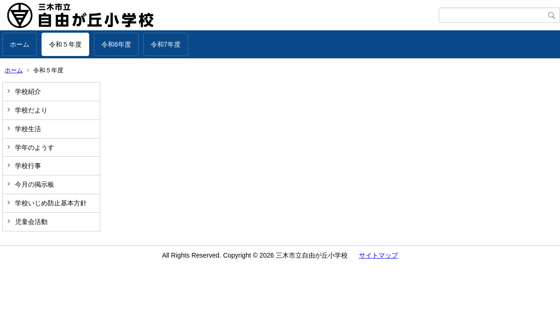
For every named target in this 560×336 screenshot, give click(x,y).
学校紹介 (28, 91)
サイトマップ (378, 255)
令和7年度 (166, 44)
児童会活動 (31, 221)
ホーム (19, 44)
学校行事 (28, 165)
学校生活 (28, 129)
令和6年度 (116, 44)
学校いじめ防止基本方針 (51, 203)
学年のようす (34, 147)
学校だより (31, 110)
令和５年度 (65, 44)
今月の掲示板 (34, 184)
